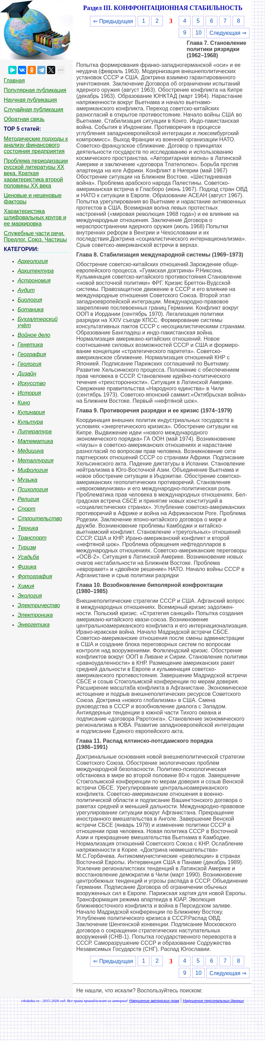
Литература (35, 431)
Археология (33, 261)
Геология (29, 364)
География (32, 354)
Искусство (32, 383)
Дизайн (27, 374)
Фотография (35, 576)
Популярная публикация (35, 90)
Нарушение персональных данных (213, 1001)
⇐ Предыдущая (113, 21)
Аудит (26, 290)
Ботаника (31, 309)
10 (198, 33)
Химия (26, 586)
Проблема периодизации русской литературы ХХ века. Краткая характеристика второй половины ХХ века (36, 173)
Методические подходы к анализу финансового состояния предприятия (36, 145)
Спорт (27, 509)
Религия (28, 499)
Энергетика (34, 625)
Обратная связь (24, 119)
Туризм (27, 547)
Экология (30, 596)
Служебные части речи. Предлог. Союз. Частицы (35, 236)
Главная (14, 80)
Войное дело (34, 335)
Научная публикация (30, 100)
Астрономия (34, 280)
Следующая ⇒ (227, 33)
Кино (24, 403)
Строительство (40, 518)
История (29, 393)
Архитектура (36, 271)
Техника (28, 528)
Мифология (33, 470)
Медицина (31, 451)
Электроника (35, 615)
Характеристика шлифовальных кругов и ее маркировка (35, 217)
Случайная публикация (33, 109)
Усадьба (28, 557)
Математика (35, 441)
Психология (33, 489)
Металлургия (35, 460)
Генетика (30, 345)
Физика (27, 567)
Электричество (39, 605)
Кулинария (31, 412)
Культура (30, 422)
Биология (30, 300)
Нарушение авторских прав (154, 1001)
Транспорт (32, 538)
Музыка (27, 480)
